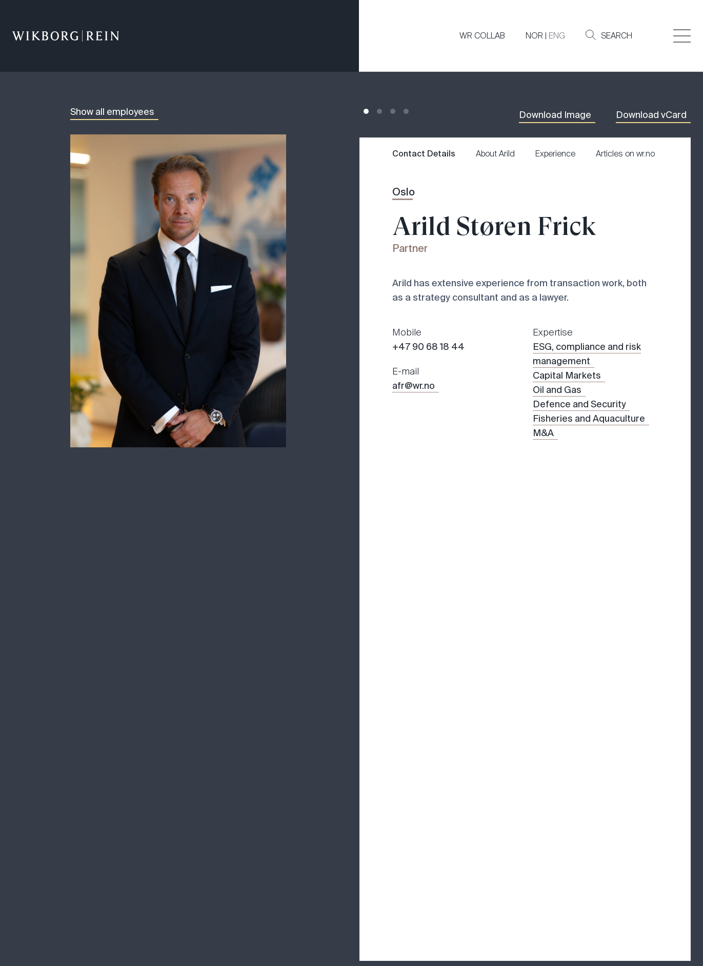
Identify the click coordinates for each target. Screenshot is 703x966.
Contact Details (423, 153)
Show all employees (112, 112)
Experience (555, 153)
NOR (534, 35)
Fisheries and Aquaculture (589, 418)
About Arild (495, 153)
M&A (543, 433)
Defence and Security (579, 404)
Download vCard (651, 115)
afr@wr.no (413, 386)
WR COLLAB (482, 35)
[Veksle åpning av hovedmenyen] (682, 36)
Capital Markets (567, 375)
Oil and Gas (557, 390)
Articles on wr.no (625, 153)
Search (609, 35)
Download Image (555, 115)
